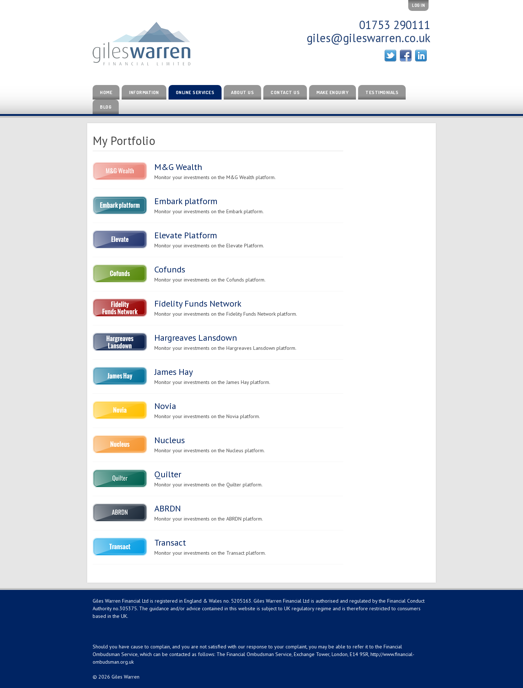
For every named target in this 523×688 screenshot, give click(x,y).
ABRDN (167, 508)
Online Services (195, 92)
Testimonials (381, 92)
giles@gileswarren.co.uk (368, 37)
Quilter (167, 474)
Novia (165, 406)
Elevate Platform (185, 235)
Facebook (405, 55)
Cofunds (169, 269)
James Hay (173, 371)
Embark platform (186, 201)
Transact (170, 542)
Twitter (390, 55)
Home (106, 92)
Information (144, 92)
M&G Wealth (178, 167)
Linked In (421, 55)
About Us (242, 92)
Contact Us (285, 92)
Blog (106, 107)
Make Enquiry (332, 92)
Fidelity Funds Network (198, 303)
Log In (418, 5)
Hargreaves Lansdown (195, 337)
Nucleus (169, 440)
